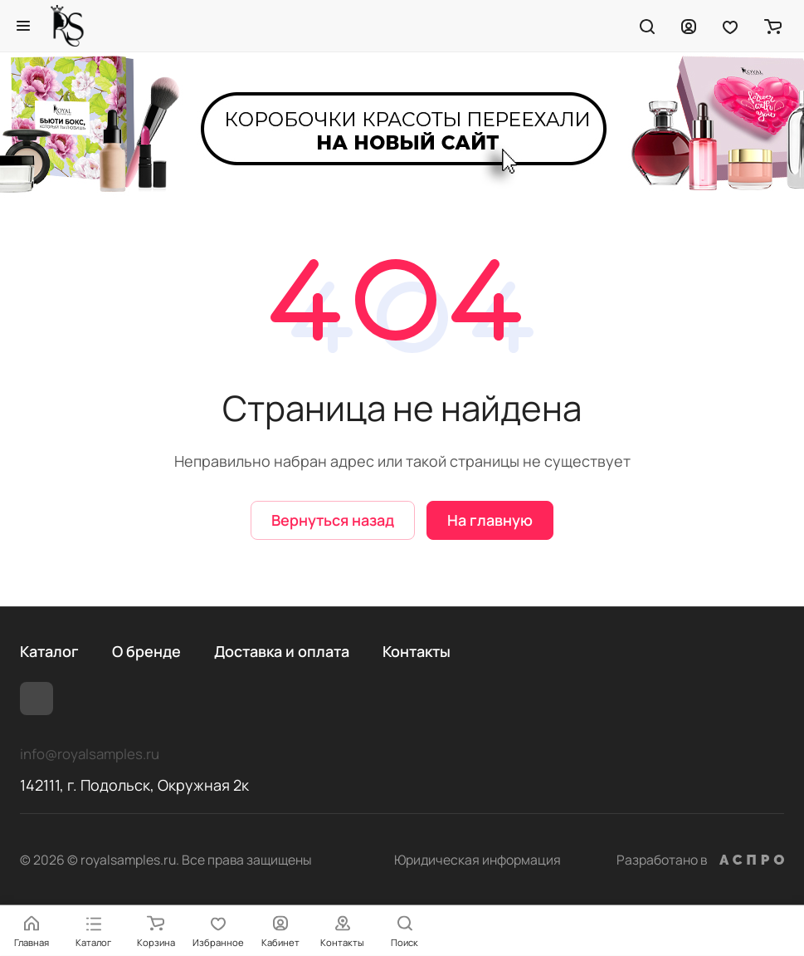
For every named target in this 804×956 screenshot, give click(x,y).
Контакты (417, 651)
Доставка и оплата (281, 651)
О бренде (146, 651)
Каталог (49, 651)
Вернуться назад (332, 520)
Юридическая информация (477, 860)
